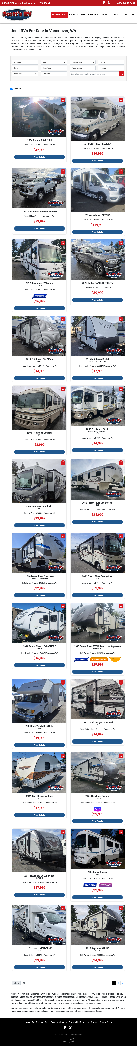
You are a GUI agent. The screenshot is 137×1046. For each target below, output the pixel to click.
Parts (47, 1022)
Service (54, 1022)
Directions (84, 1022)
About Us (63, 1022)
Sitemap (94, 1022)
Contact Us (74, 1022)
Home (27, 1022)
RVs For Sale (37, 1022)
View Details (39, 157)
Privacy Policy (106, 1022)
